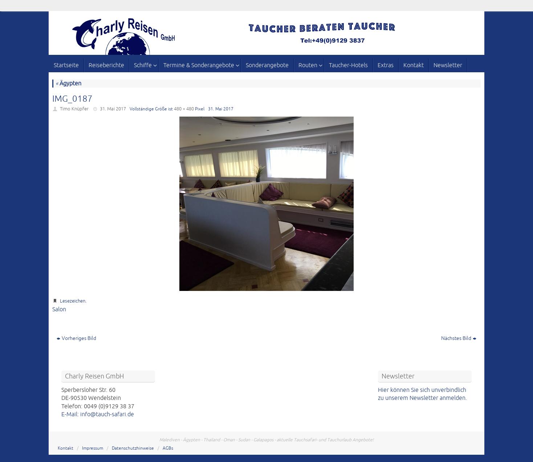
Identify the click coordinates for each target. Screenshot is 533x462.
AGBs (168, 448)
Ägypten (68, 83)
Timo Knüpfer (74, 109)
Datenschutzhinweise (133, 448)
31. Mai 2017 (113, 109)
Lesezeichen (72, 301)
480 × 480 (184, 109)
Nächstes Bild (458, 338)
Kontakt (65, 448)
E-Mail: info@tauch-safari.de (97, 414)
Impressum (92, 448)
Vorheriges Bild (76, 338)
